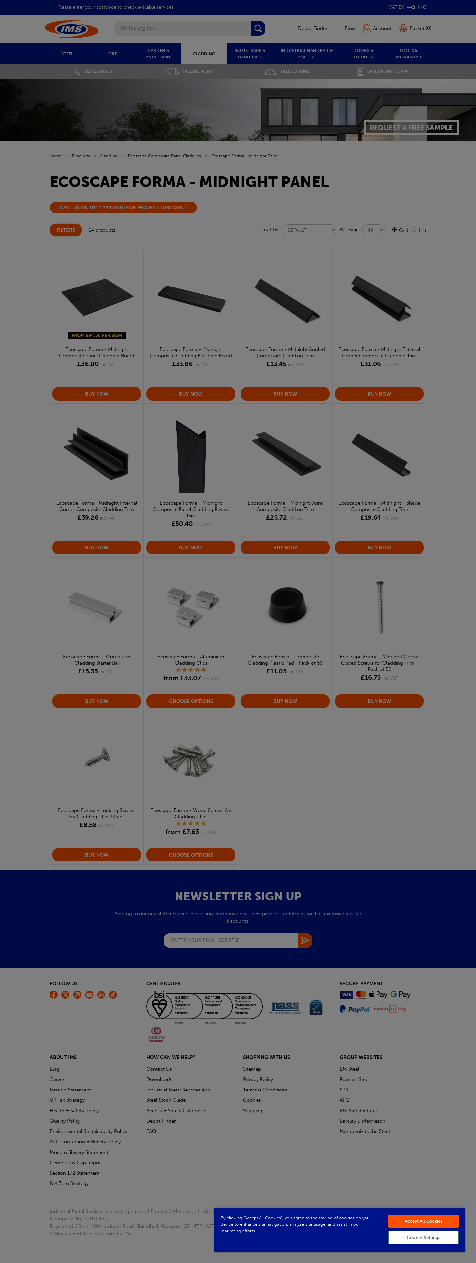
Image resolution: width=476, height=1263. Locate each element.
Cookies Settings (423, 1237)
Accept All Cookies (423, 1221)
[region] (339, 1229)
